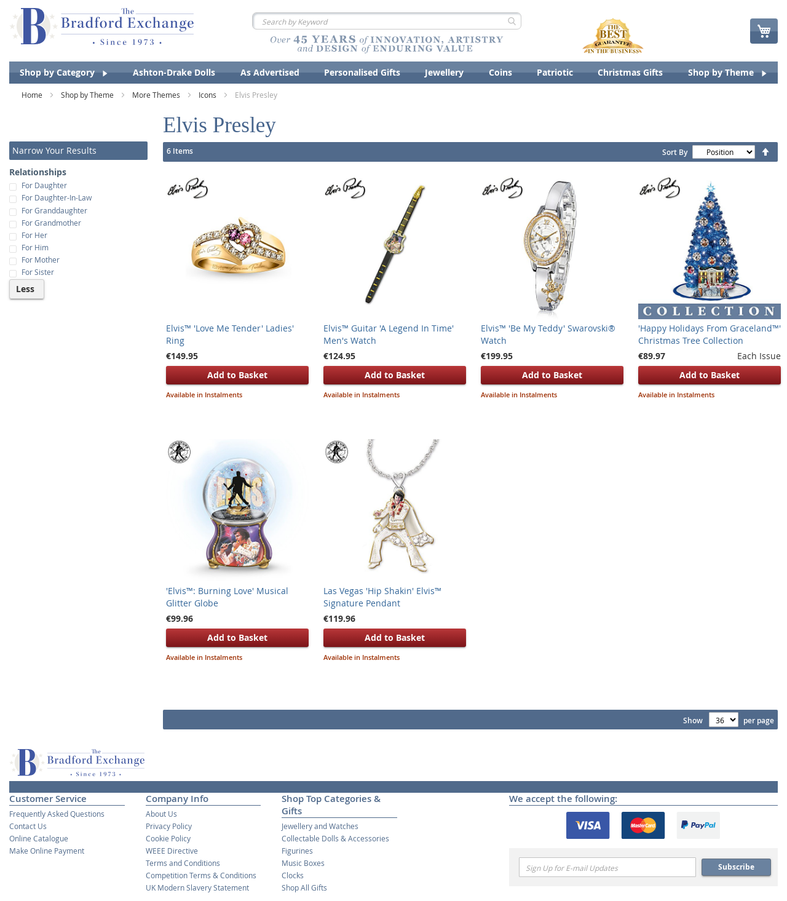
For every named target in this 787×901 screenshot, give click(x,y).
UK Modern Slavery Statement (197, 887)
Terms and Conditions (183, 863)
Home (33, 95)
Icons (208, 95)
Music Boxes (303, 863)
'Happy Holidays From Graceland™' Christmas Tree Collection (709, 334)
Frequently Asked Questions (57, 814)
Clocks (293, 875)
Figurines (297, 850)
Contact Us (28, 826)
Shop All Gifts (304, 887)
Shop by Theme (88, 95)
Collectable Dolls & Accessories (335, 838)
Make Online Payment (46, 850)
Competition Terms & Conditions (201, 875)
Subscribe (736, 867)
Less (25, 289)
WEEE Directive (172, 850)
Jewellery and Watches (320, 826)
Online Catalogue (38, 838)
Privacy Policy (169, 826)
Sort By (674, 152)
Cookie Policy (168, 838)
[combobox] (386, 21)
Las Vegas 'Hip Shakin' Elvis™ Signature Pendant (382, 597)
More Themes (157, 95)
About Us (161, 814)
